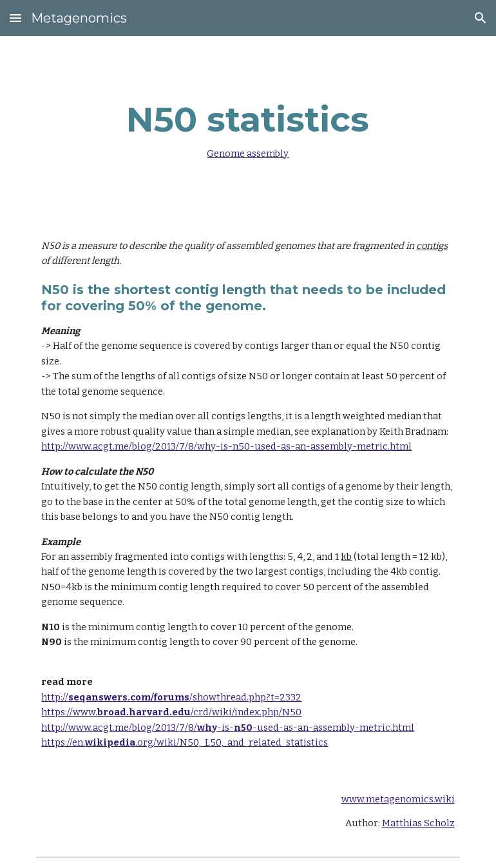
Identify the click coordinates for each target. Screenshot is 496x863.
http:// (54, 697)
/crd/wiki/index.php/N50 (246, 712)
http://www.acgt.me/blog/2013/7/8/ (119, 727)
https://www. (69, 712)
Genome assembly (248, 153)
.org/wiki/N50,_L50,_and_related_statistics (231, 742)
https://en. (63, 742)
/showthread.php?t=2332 (245, 697)
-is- (225, 727)
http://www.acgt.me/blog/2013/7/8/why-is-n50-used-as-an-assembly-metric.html (226, 446)
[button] (15, 17)
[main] (248, 127)
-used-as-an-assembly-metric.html (333, 727)
